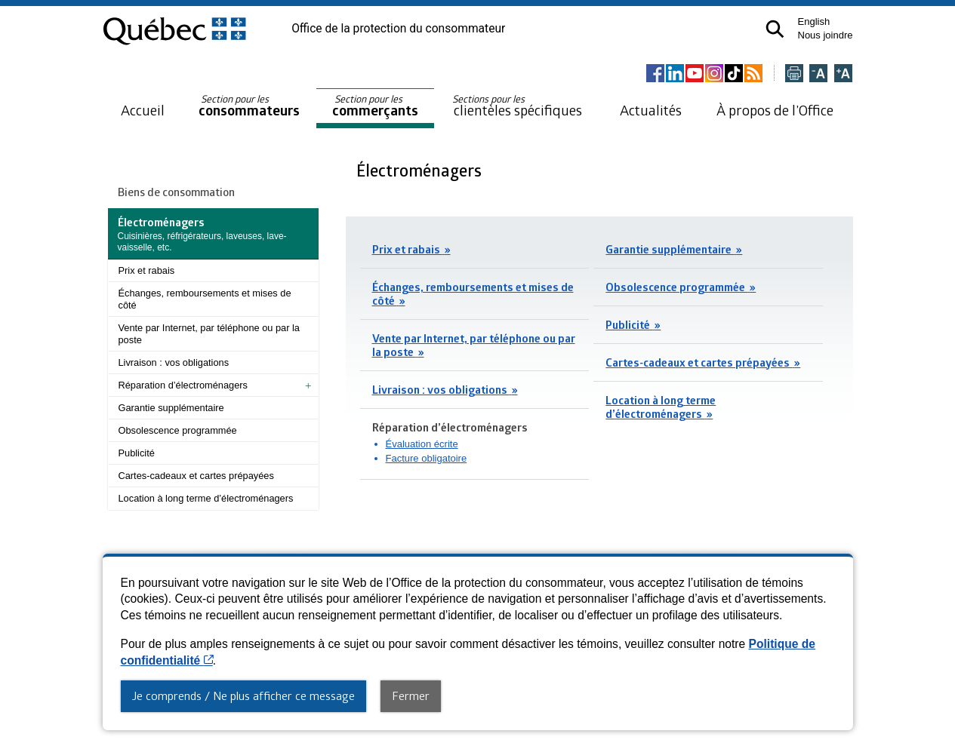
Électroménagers (420, 170)
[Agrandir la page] (843, 74)
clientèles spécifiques (517, 105)
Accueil (143, 109)
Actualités (651, 109)
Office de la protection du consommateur (398, 28)
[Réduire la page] (818, 74)
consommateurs (249, 106)
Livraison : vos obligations (174, 362)
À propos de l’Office (774, 109)
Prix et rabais (147, 270)
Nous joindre (825, 35)
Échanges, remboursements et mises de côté (205, 299)
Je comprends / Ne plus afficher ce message (243, 695)
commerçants (375, 106)
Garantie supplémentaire (171, 407)
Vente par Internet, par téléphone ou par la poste (209, 333)
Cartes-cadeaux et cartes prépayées (196, 475)
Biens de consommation (176, 191)
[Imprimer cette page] (794, 74)
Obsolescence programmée (178, 430)
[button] (775, 29)
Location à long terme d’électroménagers (206, 498)
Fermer (411, 695)
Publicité (137, 453)
